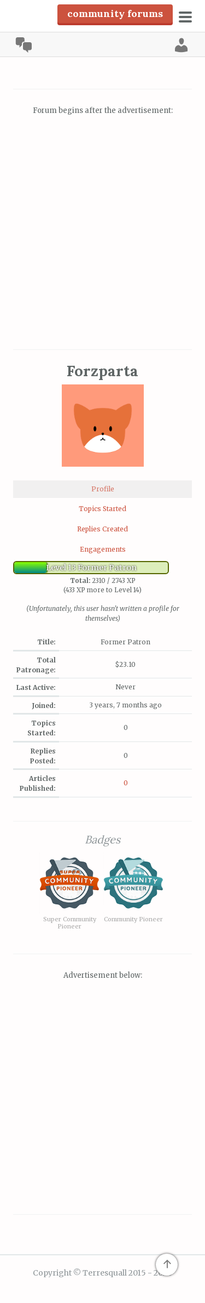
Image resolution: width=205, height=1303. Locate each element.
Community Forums (115, 13)
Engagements (103, 549)
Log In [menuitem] (181, 45)
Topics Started (102, 509)
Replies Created (102, 529)
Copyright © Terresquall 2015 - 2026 (102, 1273)
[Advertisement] (102, 234)
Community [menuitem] (23, 45)
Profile (102, 489)
